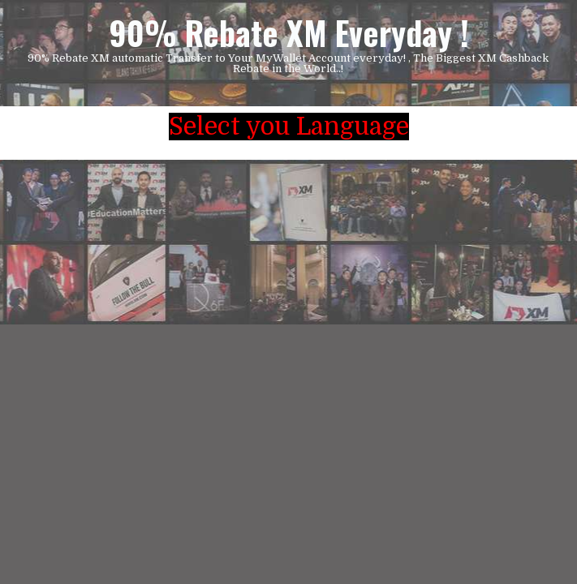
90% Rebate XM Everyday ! (289, 32)
